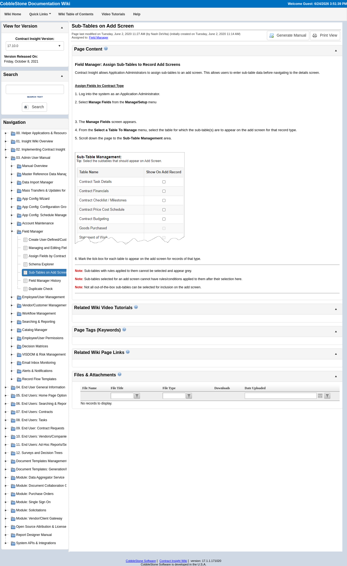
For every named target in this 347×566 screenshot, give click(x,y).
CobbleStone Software (141, 560)
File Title (117, 388)
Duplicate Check (41, 289)
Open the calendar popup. (320, 396)
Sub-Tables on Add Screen (48, 272)
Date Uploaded (255, 388)
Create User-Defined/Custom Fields (55, 240)
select (59, 46)
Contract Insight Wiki (173, 560)
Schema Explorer (41, 264)
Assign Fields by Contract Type (51, 256)
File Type (169, 388)
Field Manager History (45, 281)
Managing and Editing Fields (49, 248)
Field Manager (98, 37)
